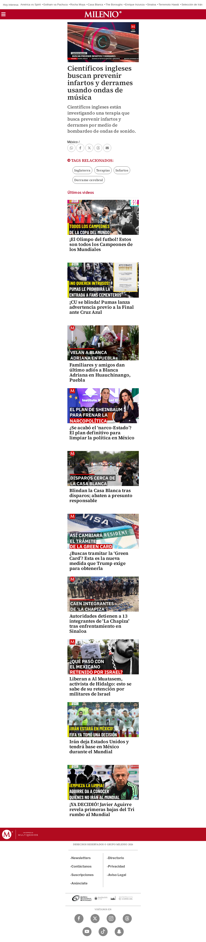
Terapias (103, 170)
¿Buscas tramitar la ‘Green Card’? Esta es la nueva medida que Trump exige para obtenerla (99, 561)
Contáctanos (81, 866)
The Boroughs (114, 4)
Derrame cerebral (88, 180)
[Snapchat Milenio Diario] (119, 931)
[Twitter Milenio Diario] (95, 918)
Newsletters (81, 858)
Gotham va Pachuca (55, 4)
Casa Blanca (95, 4)
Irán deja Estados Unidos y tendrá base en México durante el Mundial (99, 746)
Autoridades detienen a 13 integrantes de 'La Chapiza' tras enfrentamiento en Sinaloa (99, 623)
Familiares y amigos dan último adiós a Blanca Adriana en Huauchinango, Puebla (100, 372)
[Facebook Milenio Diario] (78, 918)
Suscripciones (82, 875)
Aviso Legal (117, 875)
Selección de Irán (191, 4)
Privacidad (116, 866)
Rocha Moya (77, 4)
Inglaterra (82, 170)
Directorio (116, 858)
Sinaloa (151, 4)
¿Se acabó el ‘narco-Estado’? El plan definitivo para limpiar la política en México (102, 432)
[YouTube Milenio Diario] (87, 931)
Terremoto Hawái (169, 4)
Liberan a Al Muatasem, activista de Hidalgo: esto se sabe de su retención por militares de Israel (100, 686)
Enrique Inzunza (135, 4)
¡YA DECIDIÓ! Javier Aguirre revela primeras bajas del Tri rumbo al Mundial (102, 809)
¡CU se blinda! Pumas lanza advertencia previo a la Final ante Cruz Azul (101, 307)
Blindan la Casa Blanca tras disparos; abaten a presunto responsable (100, 495)
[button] (3, 15)
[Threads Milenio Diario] (127, 918)
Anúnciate (79, 883)
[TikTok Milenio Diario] (103, 931)
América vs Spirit (31, 4)
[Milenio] (103, 14)
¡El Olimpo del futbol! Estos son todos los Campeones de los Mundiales (101, 244)
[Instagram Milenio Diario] (111, 918)
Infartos (121, 170)
